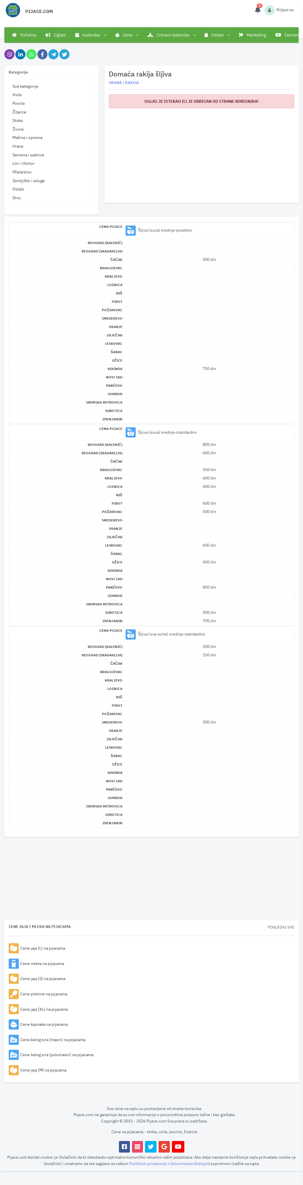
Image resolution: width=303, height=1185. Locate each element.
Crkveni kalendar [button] (172, 35)
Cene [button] (126, 35)
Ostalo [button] (217, 35)
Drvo (16, 197)
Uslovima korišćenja (188, 1163)
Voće (17, 94)
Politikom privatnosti (148, 1163)
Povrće (18, 103)
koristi (34, 1157)
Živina (17, 129)
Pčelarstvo (22, 172)
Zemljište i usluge (28, 180)
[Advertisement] (201, 153)
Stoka (17, 120)
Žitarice (19, 112)
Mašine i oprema (27, 137)
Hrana (17, 146)
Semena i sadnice (28, 154)
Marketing (252, 35)
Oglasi (55, 35)
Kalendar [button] (90, 35)
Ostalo (18, 189)
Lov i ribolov (23, 163)
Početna (24, 35)
